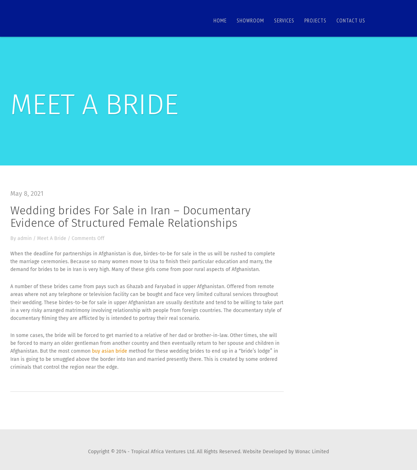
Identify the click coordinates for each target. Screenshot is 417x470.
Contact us (350, 20)
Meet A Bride (51, 238)
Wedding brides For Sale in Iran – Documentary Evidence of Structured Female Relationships (130, 217)
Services (284, 20)
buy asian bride (109, 351)
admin (24, 238)
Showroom (250, 20)
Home (220, 20)
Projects (315, 20)
